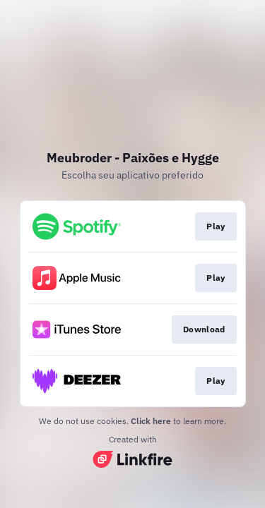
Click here (151, 421)
